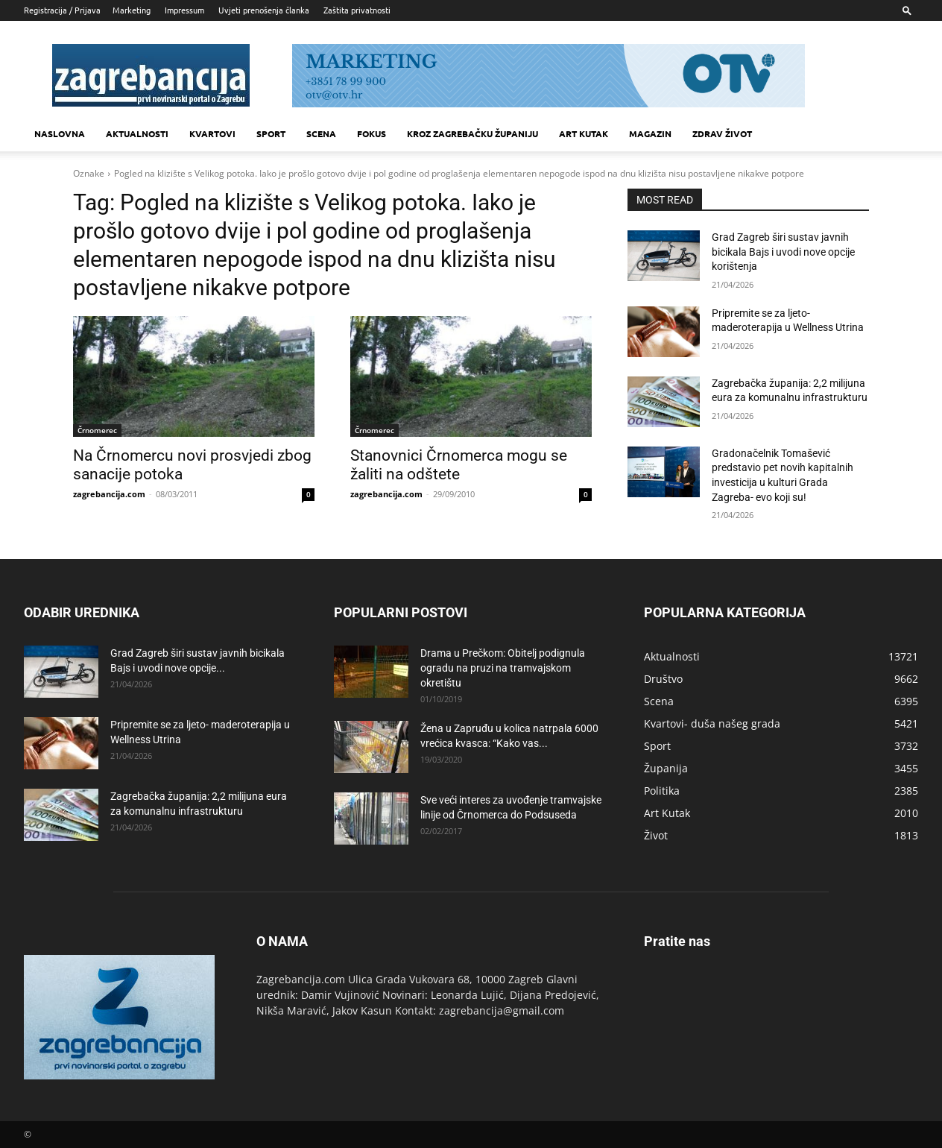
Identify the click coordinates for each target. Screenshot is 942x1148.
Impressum (184, 10)
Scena (321, 133)
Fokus (371, 133)
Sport (270, 133)
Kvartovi (212, 133)
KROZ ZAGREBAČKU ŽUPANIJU (472, 133)
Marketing (132, 10)
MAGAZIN (650, 133)
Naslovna (59, 133)
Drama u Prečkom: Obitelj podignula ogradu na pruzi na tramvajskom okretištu (502, 668)
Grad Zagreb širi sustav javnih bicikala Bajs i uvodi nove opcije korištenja (783, 251)
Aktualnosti (137, 133)
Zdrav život (722, 133)
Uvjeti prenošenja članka (263, 10)
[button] (907, 10)
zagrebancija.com (109, 493)
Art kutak (583, 133)
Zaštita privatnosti (357, 10)
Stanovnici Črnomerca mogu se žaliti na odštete (458, 465)
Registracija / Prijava (62, 10)
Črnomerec (97, 430)
